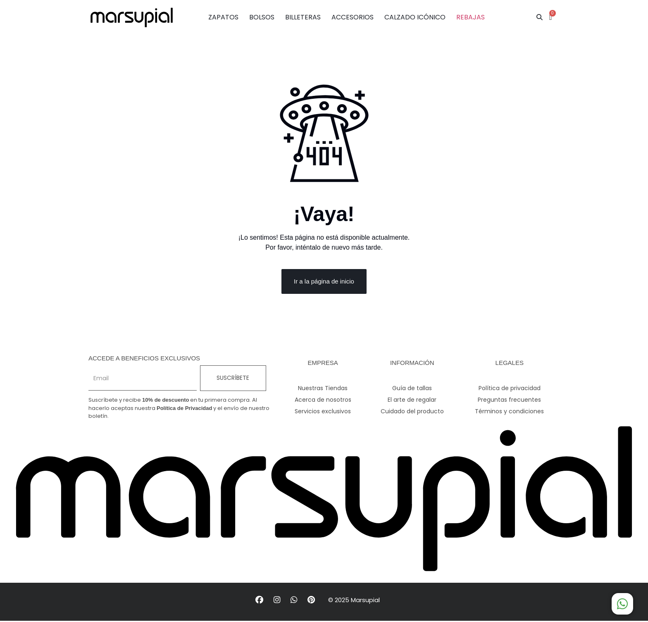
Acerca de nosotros (323, 400)
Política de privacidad (510, 389)
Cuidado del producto (412, 412)
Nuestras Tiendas (323, 389)
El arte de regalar (412, 400)
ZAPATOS (223, 17)
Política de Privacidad (184, 408)
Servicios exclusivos (323, 412)
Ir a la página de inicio (324, 282)
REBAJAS (470, 17)
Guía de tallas (412, 389)
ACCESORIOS (352, 17)
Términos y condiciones (509, 412)
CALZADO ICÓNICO (415, 17)
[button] (539, 17)
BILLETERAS (303, 17)
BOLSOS (261, 17)
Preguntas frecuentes (509, 400)
